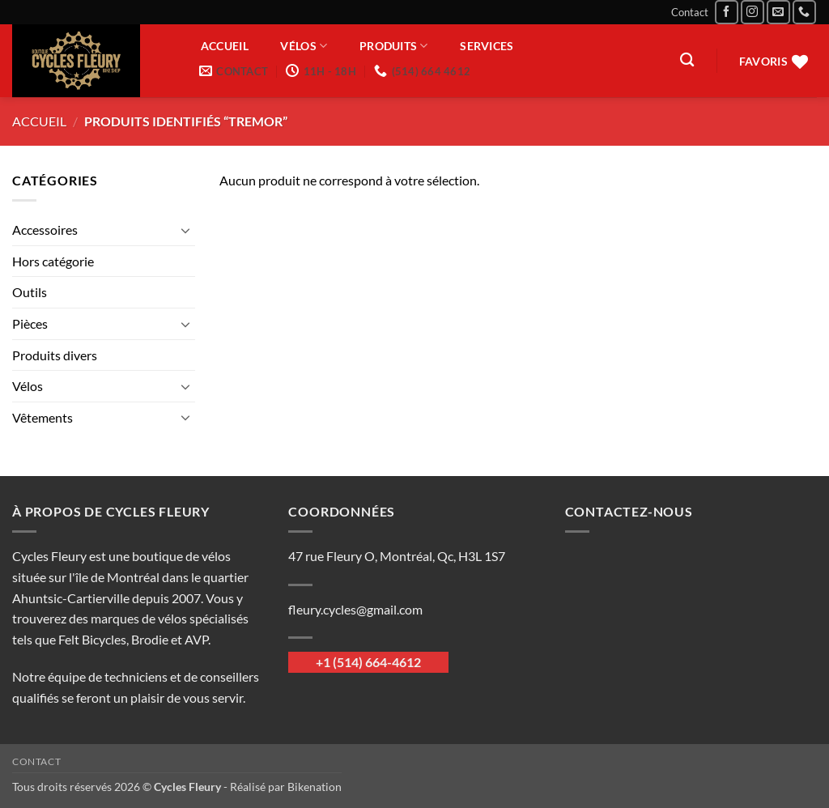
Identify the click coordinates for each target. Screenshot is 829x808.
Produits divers (54, 355)
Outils (29, 292)
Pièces (30, 323)
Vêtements (42, 417)
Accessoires (45, 229)
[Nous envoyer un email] (778, 11)
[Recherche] (687, 60)
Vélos (303, 45)
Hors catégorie (53, 261)
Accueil (225, 46)
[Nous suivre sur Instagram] (752, 11)
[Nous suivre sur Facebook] (726, 11)
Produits (393, 45)
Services (486, 46)
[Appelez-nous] (804, 11)
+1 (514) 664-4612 (368, 662)
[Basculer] (185, 230)
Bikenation (314, 786)
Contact (689, 12)
